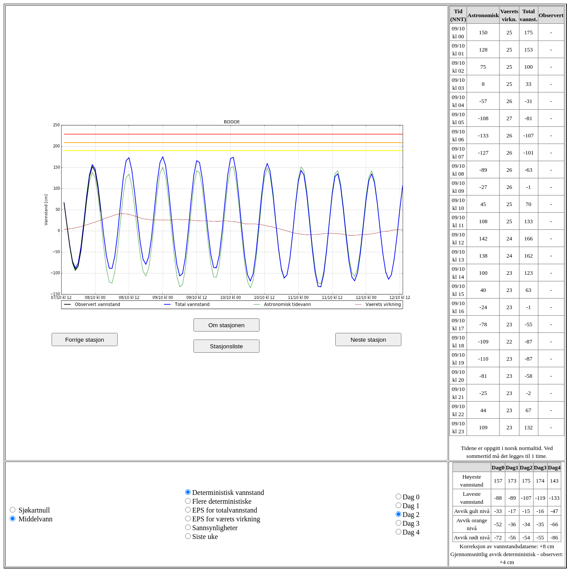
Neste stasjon (368, 339)
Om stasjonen (226, 325)
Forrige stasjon (84, 339)
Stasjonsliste (226, 346)
